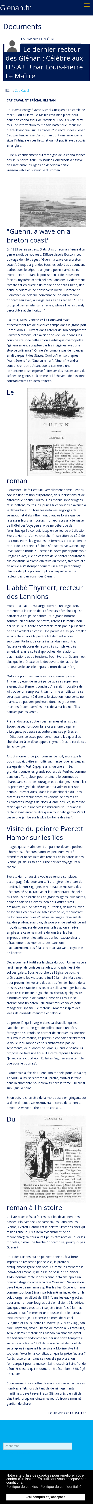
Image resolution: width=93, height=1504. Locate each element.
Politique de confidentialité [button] (61, 1487)
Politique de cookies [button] (22, 1487)
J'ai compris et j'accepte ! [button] (46, 1497)
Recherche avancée (17, 1455)
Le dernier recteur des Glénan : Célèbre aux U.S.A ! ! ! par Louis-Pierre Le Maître (44, 62)
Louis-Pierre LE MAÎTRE (38, 39)
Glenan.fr (15, 7)
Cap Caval (22, 90)
